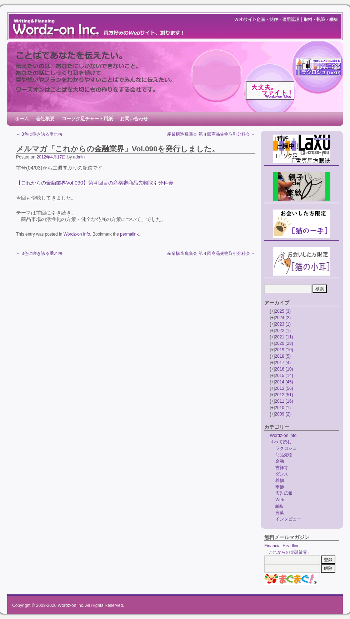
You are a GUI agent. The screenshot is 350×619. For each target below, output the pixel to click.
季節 (279, 486)
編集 (279, 506)
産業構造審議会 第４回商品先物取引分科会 (211, 134)
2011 (284, 401)
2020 (284, 343)
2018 (283, 356)
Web (279, 499)
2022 (283, 330)
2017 (283, 362)
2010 (283, 407)
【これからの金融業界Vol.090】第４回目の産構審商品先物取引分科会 (94, 183)
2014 (284, 381)
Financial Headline (282, 545)
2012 (284, 394)
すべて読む (280, 441)
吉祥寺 (281, 467)
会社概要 (45, 118)
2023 (283, 324)
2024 (283, 317)
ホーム (22, 118)
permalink (129, 234)
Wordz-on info (77, 234)
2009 (283, 414)
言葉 (279, 512)
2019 (284, 349)
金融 (279, 461)
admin (79, 157)
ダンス (281, 474)
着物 (279, 480)
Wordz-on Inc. (71, 605)
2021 (284, 336)
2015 (284, 375)
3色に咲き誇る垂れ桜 (39, 134)
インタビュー (288, 519)
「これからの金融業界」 (287, 552)
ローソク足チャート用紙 (87, 118)
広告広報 (283, 493)
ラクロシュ (286, 448)
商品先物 (283, 454)
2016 (284, 369)
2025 (283, 311)
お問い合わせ (134, 118)
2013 (284, 388)
